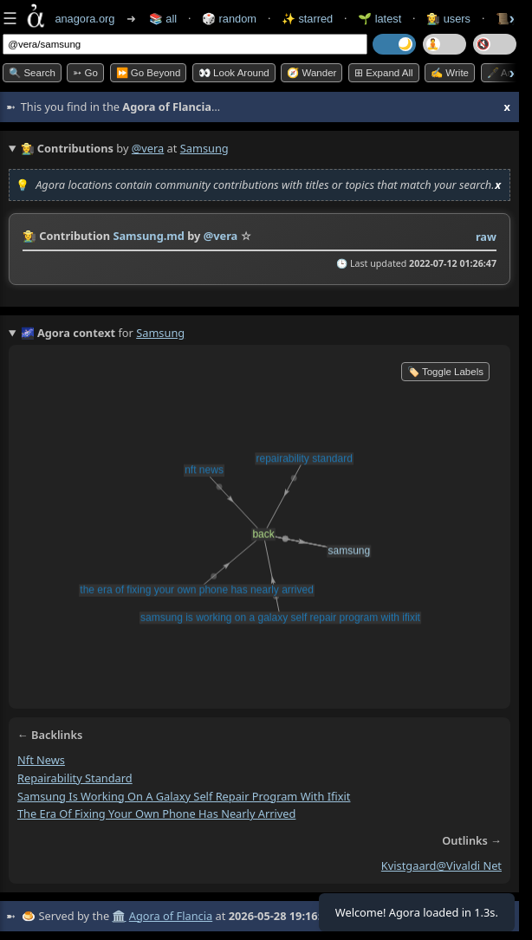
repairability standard (75, 778)
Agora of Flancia (170, 916)
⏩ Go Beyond (148, 73)
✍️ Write (450, 73)
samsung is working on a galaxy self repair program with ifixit (183, 796)
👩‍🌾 (29, 235)
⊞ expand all (383, 73)
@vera (148, 148)
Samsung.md (149, 235)
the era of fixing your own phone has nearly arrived (156, 813)
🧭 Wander (311, 73)
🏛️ (119, 916)
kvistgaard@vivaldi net (441, 865)
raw (486, 236)
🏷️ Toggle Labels (445, 371)
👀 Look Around (233, 73)
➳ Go (85, 73)
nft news (41, 760)
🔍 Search (32, 73)
